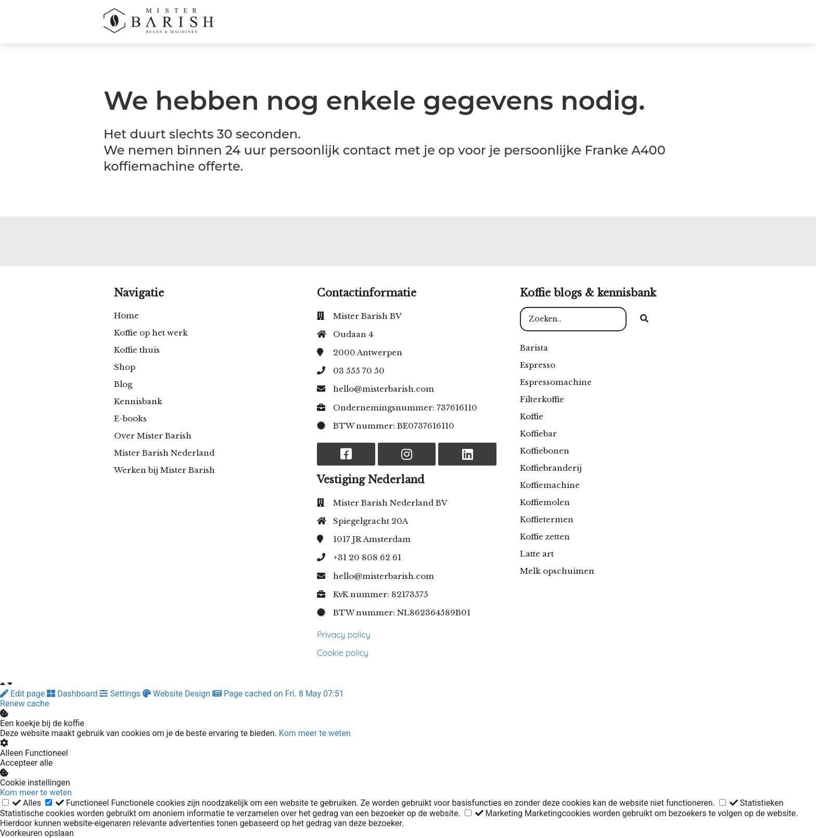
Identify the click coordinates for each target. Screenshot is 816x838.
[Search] (644, 319)
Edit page (23, 694)
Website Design (177, 694)
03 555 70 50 (359, 371)
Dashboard (73, 694)
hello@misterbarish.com (383, 389)
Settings (120, 694)
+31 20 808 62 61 (367, 557)
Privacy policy (344, 634)
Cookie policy (342, 653)
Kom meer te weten (315, 733)
